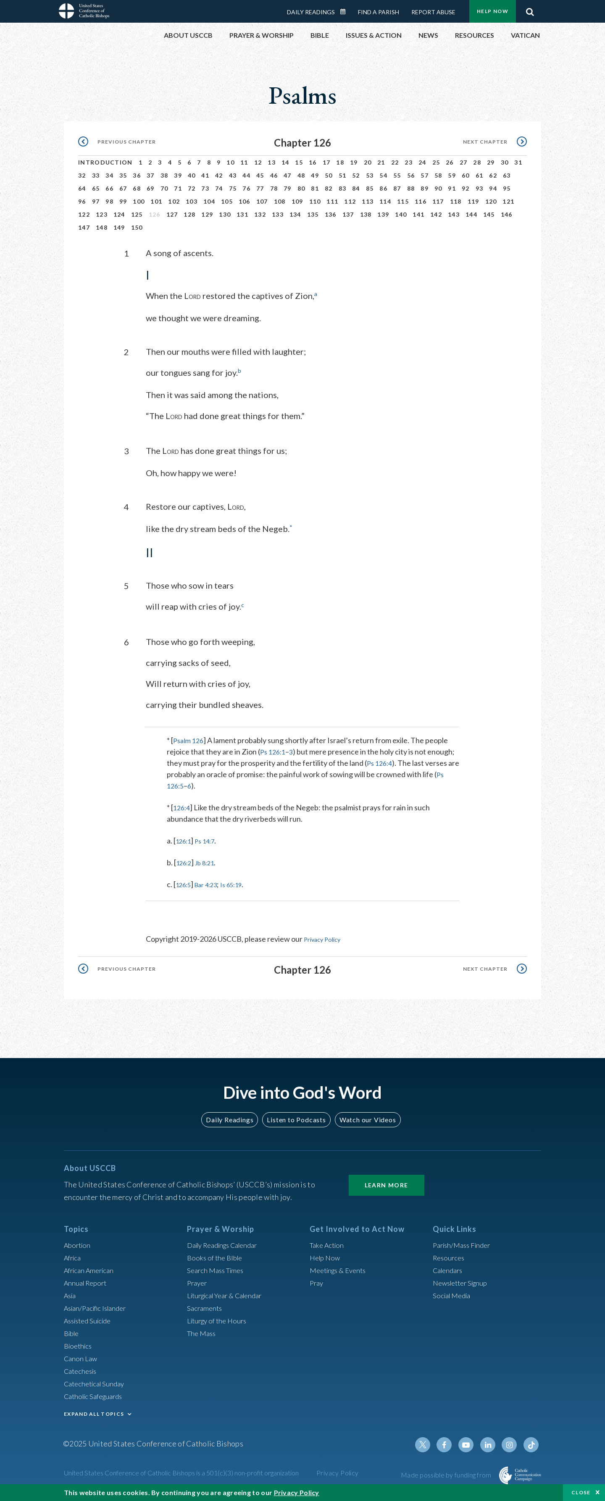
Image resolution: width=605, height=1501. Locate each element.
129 (207, 214)
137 (348, 214)
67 (123, 188)
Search (529, 9)
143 (454, 214)
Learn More (386, 1183)
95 (507, 188)
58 (438, 175)
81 (315, 188)
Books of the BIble (216, 1256)
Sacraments (205, 1306)
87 (397, 188)
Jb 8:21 (210, 861)
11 (244, 162)
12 (258, 162)
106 (244, 201)
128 (189, 214)
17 (327, 162)
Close (581, 1492)
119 (473, 201)
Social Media (454, 1294)
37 (151, 175)
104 (209, 201)
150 (137, 227)
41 (205, 175)
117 (438, 201)
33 (96, 175)
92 (466, 188)
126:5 (185, 883)
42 (219, 175)
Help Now (492, 11)
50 (329, 175)
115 (403, 201)
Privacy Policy (326, 938)
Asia (71, 1294)
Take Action (328, 1243)
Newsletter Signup (463, 1281)
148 (102, 227)
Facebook (451, 1443)
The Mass (202, 1331)
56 (411, 175)
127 (172, 214)
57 (425, 175)
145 (489, 214)
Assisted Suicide (90, 1319)
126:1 (185, 839)
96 (82, 201)
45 (260, 175)
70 (164, 188)
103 (191, 201)
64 (82, 188)
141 (418, 214)
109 (297, 201)
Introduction (105, 162)
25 (436, 162)
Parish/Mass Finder (464, 1243)
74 (219, 188)
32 (82, 175)
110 (315, 201)
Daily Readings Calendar (345, 12)
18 (340, 162)
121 (508, 201)
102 (174, 201)
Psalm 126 (189, 739)
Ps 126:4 (381, 762)
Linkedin (491, 1443)
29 (491, 162)
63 (507, 175)
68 (137, 188)
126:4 (182, 806)
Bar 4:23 (212, 883)
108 (280, 201)
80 (301, 188)
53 (370, 175)
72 (192, 188)
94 (493, 188)
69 (151, 188)
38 (164, 175)
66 (109, 188)
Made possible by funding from (447, 1473)
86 (383, 188)
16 (313, 162)
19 (354, 162)
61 (480, 175)
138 (366, 214)
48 (301, 175)
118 (456, 201)
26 (450, 162)
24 (422, 162)
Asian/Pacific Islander (99, 1306)
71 (178, 188)
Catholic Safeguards (96, 1394)
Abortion (78, 1243)
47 (288, 175)
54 (383, 175)
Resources (450, 1256)
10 (230, 162)
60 (466, 175)
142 (436, 214)
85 (370, 188)
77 (260, 188)
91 (452, 188)
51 (343, 175)
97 (96, 201)
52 (356, 175)
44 (246, 175)
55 (397, 175)
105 (227, 201)
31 (518, 162)
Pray (317, 1281)
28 (477, 162)
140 (401, 214)
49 (315, 175)
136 (331, 214)
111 (332, 201)
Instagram (511, 1443)
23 (409, 162)
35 (123, 175)
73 (205, 188)
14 (285, 162)
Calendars (449, 1268)
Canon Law (81, 1357)
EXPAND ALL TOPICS (94, 1412)
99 (123, 201)
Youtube (471, 1443)
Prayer (198, 1281)
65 (96, 188)
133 (278, 214)
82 (329, 188)
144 (471, 214)
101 (156, 201)
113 (368, 201)
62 (493, 175)
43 (233, 175)
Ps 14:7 (210, 839)
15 (299, 162)
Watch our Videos (363, 1117)
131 (242, 214)
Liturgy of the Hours (219, 1319)
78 (274, 188)
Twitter (431, 1443)
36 (137, 175)
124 (119, 214)
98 (109, 201)
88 (411, 188)
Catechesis (82, 1369)
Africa (74, 1256)
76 (246, 188)
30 (505, 162)
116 (420, 201)
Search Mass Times (218, 1268)
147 (84, 227)
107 (262, 201)
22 (395, 162)
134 (295, 214)
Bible (73, 1331)
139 (383, 214)
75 (233, 188)
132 (260, 214)
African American (91, 1268)
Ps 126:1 (274, 750)
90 (438, 188)
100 (139, 201)
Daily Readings (311, 12)
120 (491, 201)
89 (425, 188)
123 (102, 214)
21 (381, 162)
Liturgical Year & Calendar (230, 1294)
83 (343, 188)
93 (480, 188)
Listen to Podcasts (296, 1117)
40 (192, 175)
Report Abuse (433, 12)
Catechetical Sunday (97, 1382)
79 (288, 188)
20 (368, 162)
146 (507, 214)
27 (464, 162)
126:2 (185, 861)
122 (84, 214)
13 (272, 162)
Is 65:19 (242, 883)
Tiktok (531, 1443)
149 (119, 227)
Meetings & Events (341, 1268)
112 (350, 201)
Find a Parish (378, 12)
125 (137, 214)
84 (356, 188)
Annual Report (87, 1281)
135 (313, 214)
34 (109, 175)
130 (225, 214)
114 (385, 201)
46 (274, 175)
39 (178, 175)
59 (452, 175)
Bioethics (79, 1344)
